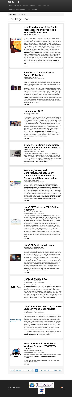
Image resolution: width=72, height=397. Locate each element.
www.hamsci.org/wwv (32, 361)
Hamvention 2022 (33, 111)
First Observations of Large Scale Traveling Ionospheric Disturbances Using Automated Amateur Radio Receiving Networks (42, 187)
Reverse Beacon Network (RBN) (44, 196)
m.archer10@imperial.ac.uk (31, 334)
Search (34, 9)
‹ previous (18, 370)
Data (29, 9)
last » (60, 370)
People (39, 5)
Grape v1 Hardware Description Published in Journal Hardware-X (42, 146)
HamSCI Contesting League (39, 245)
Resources (46, 5)
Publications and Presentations (17, 9)
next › (55, 370)
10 (41, 370)
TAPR (42, 131)
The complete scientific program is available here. (42, 297)
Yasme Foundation (36, 131)
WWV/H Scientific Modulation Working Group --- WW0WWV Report (40, 346)
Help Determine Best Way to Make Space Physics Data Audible (43, 307)
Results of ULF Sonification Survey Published (39, 73)
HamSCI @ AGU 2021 (35, 279)
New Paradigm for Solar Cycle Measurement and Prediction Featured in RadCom (40, 30)
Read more (26, 66)
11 (45, 370)
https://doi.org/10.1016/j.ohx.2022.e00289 (36, 161)
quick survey (36, 324)
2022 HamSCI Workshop (49, 215)
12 (48, 370)
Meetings (32, 5)
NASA (31, 133)
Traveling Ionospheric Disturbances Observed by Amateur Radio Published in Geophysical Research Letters (40, 174)
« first (12, 370)
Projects (25, 5)
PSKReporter (51, 198)
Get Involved (17, 5)
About (10, 5)
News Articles (12, 14)
